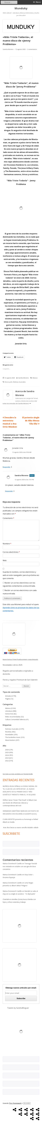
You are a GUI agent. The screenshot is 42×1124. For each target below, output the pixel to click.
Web (4, 560)
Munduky (21, 8)
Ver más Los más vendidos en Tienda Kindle (18, 774)
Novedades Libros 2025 (12, 665)
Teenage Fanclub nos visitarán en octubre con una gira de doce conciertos (20, 866)
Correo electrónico (11, 552)
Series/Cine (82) (10, 714)
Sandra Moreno (8, 49)
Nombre (7, 543)
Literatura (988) (10, 711)
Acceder (27, 1103)
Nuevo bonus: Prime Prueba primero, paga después (20, 659)
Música (35, 378)
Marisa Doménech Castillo (12, 863)
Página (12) (9, 699)
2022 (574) (9, 761)
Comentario (8, 518)
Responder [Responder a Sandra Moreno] (9, 491)
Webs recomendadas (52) (14, 717)
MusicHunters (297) (12, 740)
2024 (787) (9, 755)
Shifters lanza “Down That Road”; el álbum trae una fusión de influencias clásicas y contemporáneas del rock (20, 803)
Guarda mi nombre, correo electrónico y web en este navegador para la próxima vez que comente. (21, 575)
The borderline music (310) (15, 737)
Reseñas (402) (10, 732)
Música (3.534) (10, 708)
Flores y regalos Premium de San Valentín (20, 680)
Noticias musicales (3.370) (14, 729)
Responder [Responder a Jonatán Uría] (6, 467)
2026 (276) (9, 750)
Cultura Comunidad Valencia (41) (17, 719)
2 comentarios (32, 49)
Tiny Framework (15, 1103)
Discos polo (8, 382)
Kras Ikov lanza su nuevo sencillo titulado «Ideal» (20, 827)
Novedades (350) (11, 734)
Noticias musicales (19, 382)
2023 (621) (9, 758)
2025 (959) (9, 752)
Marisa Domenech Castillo (12, 891)
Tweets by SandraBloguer (18, 1008)
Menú (38, 2)
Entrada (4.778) (10, 696)
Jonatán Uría (17, 448)
